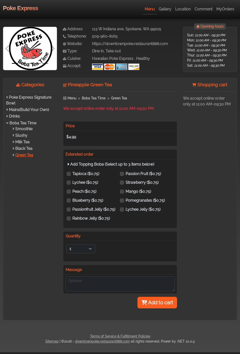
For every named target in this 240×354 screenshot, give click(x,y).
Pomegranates (145, 200)
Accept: (72, 66)
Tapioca (85, 173)
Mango (138, 191)
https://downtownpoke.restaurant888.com (130, 43)
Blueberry (87, 200)
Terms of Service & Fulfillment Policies (120, 336)
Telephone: (74, 36)
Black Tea (23, 148)
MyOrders (225, 9)
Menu (150, 9)
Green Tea (24, 155)
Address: (73, 29)
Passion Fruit (143, 173)
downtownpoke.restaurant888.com (102, 341)
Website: (72, 43)
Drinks (14, 116)
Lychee (85, 182)
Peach (84, 191)
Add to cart (157, 303)
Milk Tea (22, 142)
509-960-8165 (105, 36)
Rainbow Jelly (91, 218)
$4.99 (71, 137)
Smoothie (23, 129)
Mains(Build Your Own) (29, 109)
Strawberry (142, 182)
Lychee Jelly (143, 209)
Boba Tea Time (22, 123)
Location (183, 9)
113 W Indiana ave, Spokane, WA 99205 (126, 29)
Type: (70, 51)
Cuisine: (72, 58)
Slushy (21, 135)
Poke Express (20, 8)
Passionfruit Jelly (93, 209)
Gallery (165, 9)
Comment (203, 9)
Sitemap (52, 341)
